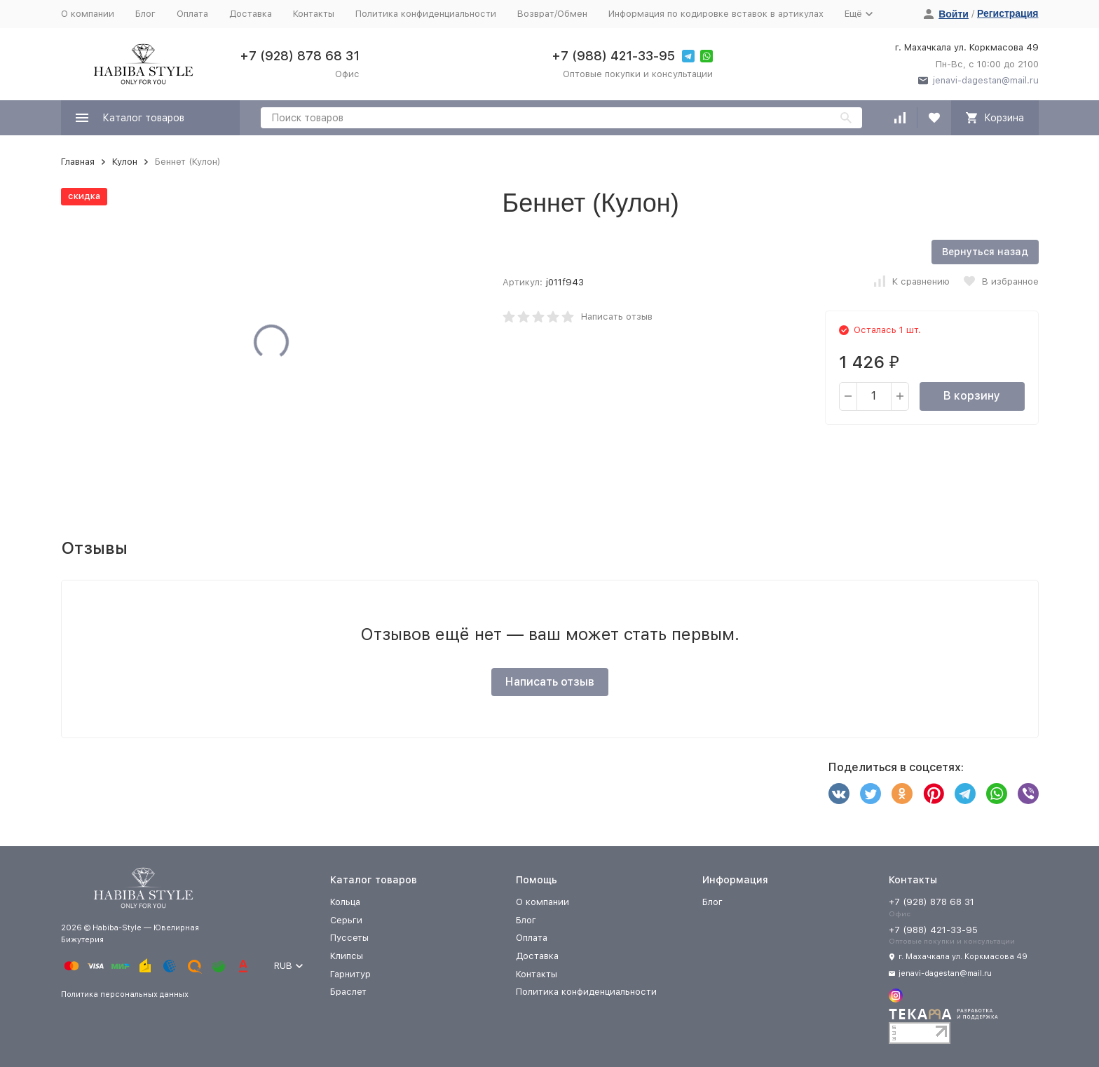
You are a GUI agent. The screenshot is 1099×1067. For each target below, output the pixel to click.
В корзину (971, 395)
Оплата (192, 13)
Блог (145, 13)
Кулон (124, 161)
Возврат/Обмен (552, 13)
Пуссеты (349, 937)
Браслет (348, 991)
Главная (78, 161)
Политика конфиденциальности (425, 13)
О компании (87, 13)
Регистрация (1008, 13)
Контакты (313, 13)
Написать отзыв (617, 316)
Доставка (250, 13)
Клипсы (346, 956)
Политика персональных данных (125, 994)
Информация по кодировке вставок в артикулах (716, 13)
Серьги (346, 920)
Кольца (345, 902)
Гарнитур (350, 974)
